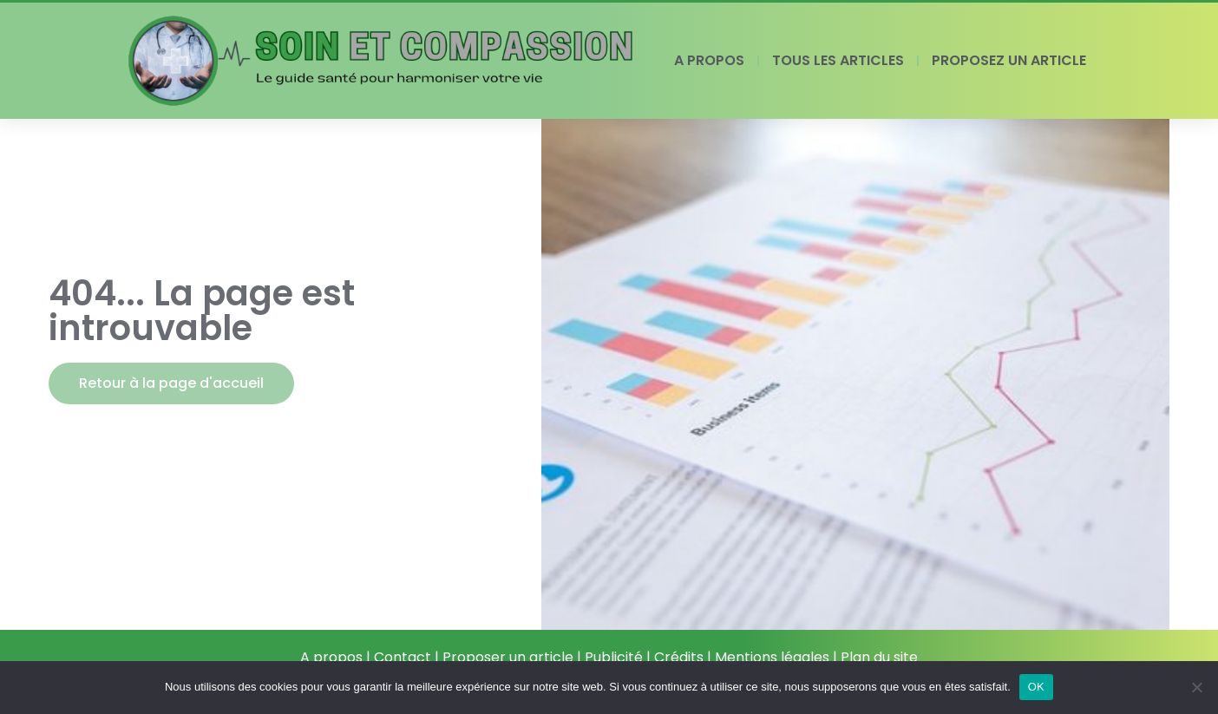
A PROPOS (709, 60)
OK (1036, 686)
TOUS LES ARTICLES (838, 60)
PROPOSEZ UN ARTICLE (1009, 60)
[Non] (1196, 687)
